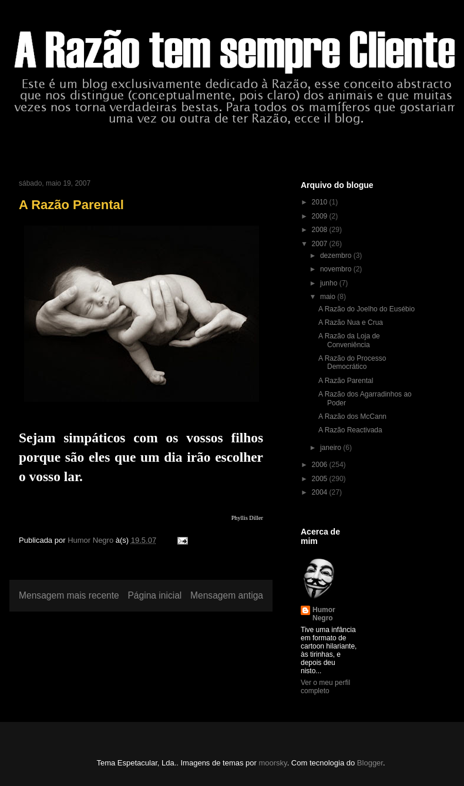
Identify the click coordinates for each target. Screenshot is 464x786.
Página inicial (154, 595)
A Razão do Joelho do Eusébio (366, 309)
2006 (320, 465)
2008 (320, 230)
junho (329, 283)
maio (328, 297)
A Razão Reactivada (350, 430)
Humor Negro (323, 614)
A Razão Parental (345, 381)
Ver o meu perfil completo (325, 686)
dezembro (337, 255)
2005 (320, 479)
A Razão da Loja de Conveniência (349, 340)
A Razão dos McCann (352, 416)
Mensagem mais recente (69, 595)
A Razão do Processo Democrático (352, 362)
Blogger (370, 762)
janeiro (331, 448)
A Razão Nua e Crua (350, 322)
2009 (320, 216)
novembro (337, 269)
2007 (320, 244)
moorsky (272, 762)
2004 (320, 492)
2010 (320, 202)
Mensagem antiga (226, 595)
